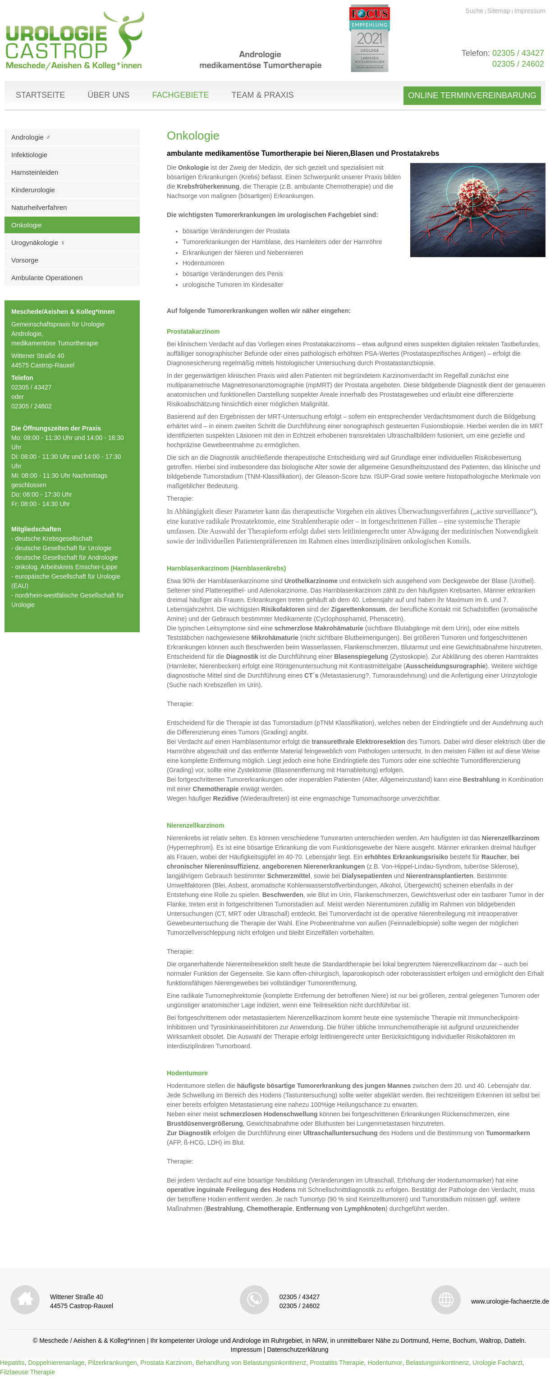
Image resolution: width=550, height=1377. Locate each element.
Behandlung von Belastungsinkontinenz (251, 1362)
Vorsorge (24, 260)
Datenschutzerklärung (297, 1349)
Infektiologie (29, 155)
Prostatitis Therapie (337, 1362)
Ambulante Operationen (46, 277)
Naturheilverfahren (39, 207)
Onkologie (26, 225)
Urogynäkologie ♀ (38, 242)
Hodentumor (384, 1362)
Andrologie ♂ (30, 137)
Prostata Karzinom (166, 1362)
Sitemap (498, 10)
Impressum (529, 10)
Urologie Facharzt (497, 1362)
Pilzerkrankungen (112, 1362)
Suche (474, 10)
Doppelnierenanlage (56, 1362)
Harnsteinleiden (34, 172)
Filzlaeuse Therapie (27, 1372)
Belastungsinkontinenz (437, 1362)
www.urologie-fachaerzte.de (510, 1301)
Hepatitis (12, 1362)
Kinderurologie (33, 190)
